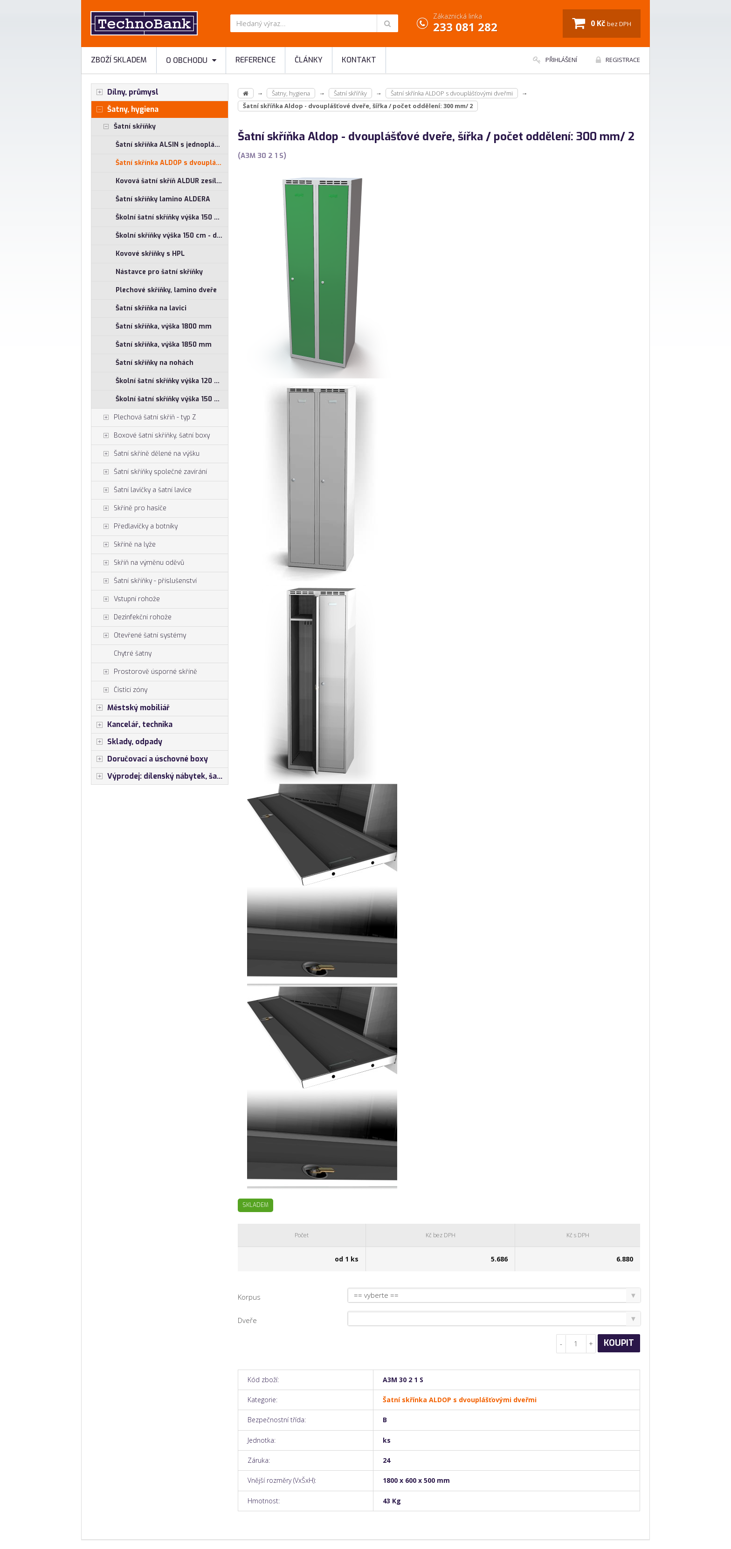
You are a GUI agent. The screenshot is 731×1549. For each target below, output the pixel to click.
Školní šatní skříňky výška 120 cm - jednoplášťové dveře (172, 381)
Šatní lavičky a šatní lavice (141, 490)
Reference (255, 60)
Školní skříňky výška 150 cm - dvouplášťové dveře (172, 235)
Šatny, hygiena (125, 109)
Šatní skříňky (123, 127)
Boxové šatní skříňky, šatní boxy (150, 436)
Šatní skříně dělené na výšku (145, 454)
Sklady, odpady (126, 741)
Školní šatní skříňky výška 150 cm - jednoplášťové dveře (172, 217)
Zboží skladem (119, 60)
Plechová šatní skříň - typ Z (143, 417)
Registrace (618, 59)
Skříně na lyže (123, 545)
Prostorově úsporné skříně (144, 672)
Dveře (247, 1320)
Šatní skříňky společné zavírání (149, 472)
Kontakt (359, 60)
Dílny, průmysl (125, 92)
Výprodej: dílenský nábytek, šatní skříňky (159, 776)
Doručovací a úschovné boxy (149, 759)
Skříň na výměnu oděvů (137, 563)
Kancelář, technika (131, 724)
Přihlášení (555, 59)
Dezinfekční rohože (131, 617)
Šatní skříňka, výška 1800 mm (164, 326)
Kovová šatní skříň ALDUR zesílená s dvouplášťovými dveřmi (172, 181)
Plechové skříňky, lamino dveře (166, 290)
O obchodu (191, 60)
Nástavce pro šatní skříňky (159, 271)
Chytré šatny (133, 653)
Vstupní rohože (125, 599)
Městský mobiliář (130, 707)
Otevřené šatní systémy (138, 635)
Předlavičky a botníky (134, 526)
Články (309, 60)
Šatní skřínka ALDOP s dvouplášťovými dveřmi (172, 162)
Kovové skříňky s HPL (150, 253)
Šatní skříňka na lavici (151, 308)
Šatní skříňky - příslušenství (144, 581)
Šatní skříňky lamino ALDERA (163, 199)
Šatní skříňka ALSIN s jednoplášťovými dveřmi (172, 144)
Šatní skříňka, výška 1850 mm (164, 344)
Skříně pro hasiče (128, 508)
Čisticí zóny (119, 690)
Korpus (249, 1297)
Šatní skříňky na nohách (154, 362)
